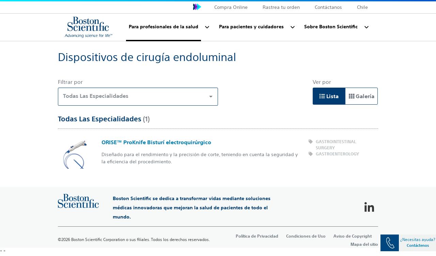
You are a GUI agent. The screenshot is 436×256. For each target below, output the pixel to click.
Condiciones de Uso (306, 236)
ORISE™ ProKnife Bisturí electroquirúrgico (156, 142)
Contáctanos (328, 7)
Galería (361, 96)
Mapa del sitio (364, 244)
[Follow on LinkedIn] (369, 207)
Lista (329, 96)
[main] (218, 144)
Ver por (322, 81)
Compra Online (231, 7)
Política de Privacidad (257, 236)
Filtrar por (70, 81)
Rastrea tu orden (281, 7)
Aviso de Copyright (352, 236)
